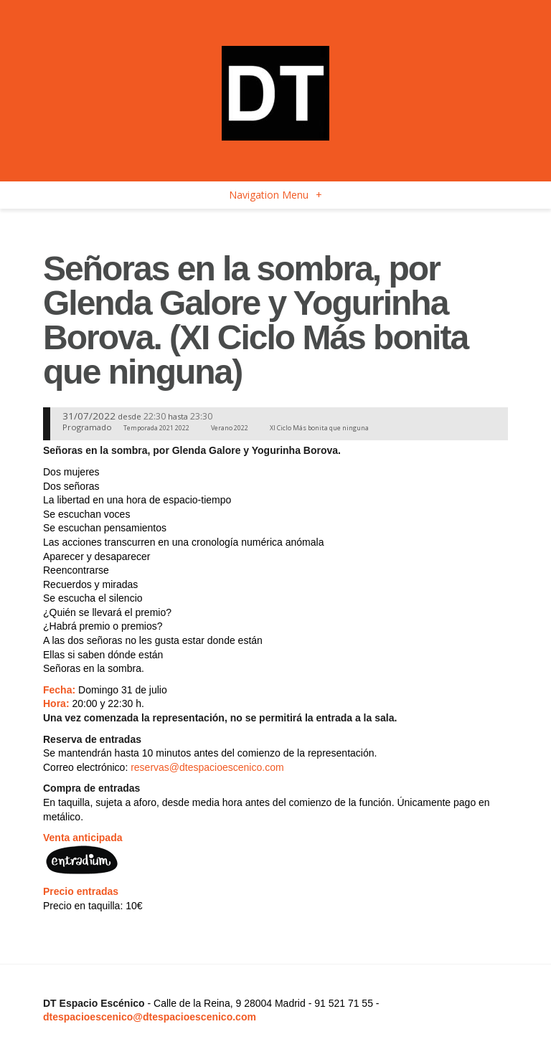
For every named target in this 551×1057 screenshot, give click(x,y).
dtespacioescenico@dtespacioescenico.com (149, 1017)
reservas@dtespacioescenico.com (207, 767)
